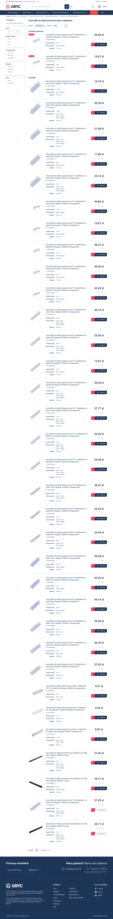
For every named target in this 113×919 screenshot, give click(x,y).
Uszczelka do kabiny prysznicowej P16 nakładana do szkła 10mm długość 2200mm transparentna (66, 622)
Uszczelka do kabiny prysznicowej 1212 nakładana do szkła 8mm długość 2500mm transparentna (66, 801)
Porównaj (93, 44)
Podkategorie (10, 20)
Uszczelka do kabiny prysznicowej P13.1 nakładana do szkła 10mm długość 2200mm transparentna (66, 409)
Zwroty (55, 898)
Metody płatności (73, 894)
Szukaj (66, 6)
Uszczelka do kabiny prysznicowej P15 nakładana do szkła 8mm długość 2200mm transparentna (66, 600)
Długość (8, 64)
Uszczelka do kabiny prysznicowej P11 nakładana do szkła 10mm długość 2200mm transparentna (66, 104)
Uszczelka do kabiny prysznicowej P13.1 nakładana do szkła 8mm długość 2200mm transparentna (66, 460)
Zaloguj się (98, 1)
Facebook (99, 889)
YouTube (98, 892)
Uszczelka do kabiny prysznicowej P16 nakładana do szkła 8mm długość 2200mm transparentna (66, 665)
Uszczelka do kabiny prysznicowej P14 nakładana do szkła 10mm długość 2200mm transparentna (66, 486)
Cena (7, 28)
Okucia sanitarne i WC (24, 16)
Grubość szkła (10, 36)
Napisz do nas (22, 1)
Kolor (7, 78)
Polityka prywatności (59, 894)
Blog (54, 907)
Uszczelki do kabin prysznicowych (51, 16)
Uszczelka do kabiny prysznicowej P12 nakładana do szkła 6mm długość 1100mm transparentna (66, 57)
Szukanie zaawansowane (71, 6)
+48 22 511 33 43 (35, 1)
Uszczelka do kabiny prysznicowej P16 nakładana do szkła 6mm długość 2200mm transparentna (66, 644)
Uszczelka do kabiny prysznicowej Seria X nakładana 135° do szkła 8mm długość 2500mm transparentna (66, 687)
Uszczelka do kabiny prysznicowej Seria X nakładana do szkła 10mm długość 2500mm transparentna (66, 730)
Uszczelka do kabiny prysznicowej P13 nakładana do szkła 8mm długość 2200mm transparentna (66, 384)
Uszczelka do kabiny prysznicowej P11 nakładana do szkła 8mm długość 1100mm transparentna (66, 155)
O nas (54, 888)
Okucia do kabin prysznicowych (36, 16)
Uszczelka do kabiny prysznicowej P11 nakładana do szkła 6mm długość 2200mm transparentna (66, 129)
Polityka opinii (57, 901)
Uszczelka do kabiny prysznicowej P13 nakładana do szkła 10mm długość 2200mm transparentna (66, 311)
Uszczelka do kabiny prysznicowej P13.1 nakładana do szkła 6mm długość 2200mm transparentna (66, 435)
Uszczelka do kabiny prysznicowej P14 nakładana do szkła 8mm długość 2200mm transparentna (66, 533)
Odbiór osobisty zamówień (76, 898)
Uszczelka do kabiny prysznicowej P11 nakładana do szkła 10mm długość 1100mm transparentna (66, 82)
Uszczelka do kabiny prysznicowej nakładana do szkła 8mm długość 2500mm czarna (66, 754)
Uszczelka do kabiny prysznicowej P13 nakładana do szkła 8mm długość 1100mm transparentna (66, 362)
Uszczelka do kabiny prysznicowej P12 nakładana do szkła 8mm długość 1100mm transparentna (66, 36)
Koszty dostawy (73, 891)
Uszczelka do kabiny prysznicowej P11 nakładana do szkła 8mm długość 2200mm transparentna (66, 177)
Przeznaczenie (10, 50)
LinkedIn (98, 895)
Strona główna (14, 16)
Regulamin (56, 891)
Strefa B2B (72, 888)
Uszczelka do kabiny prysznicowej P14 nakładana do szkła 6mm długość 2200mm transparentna (66, 510)
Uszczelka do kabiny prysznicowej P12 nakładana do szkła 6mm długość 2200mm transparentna (66, 246)
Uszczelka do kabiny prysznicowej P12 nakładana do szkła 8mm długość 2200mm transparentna (66, 289)
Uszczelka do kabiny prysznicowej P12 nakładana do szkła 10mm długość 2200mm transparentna (66, 202)
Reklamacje (56, 904)
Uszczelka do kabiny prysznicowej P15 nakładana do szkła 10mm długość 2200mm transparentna (66, 557)
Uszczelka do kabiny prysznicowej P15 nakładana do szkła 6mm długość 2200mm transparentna (66, 579)
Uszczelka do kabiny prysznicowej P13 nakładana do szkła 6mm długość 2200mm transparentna (66, 336)
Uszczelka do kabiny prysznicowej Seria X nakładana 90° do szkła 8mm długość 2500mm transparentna (66, 709)
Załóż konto (104, 1)
